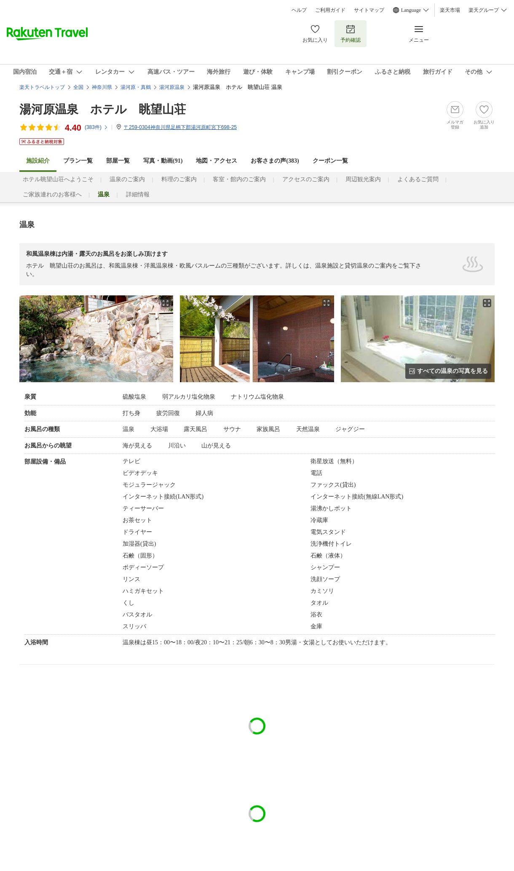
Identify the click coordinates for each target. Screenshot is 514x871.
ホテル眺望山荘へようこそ (58, 179)
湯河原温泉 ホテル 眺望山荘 (102, 109)
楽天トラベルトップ (42, 87)
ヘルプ (299, 10)
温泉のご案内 (127, 179)
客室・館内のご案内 (239, 179)
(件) (96, 127)
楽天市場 (450, 10)
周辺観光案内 (363, 179)
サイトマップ (369, 10)
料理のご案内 (179, 179)
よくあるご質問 (418, 179)
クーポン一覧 (330, 161)
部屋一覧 (118, 161)
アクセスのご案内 (305, 179)
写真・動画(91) (162, 161)
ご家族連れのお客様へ (52, 194)
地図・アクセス (216, 161)
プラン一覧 (78, 161)
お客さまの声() (275, 161)
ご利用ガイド (330, 10)
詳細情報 (138, 194)
